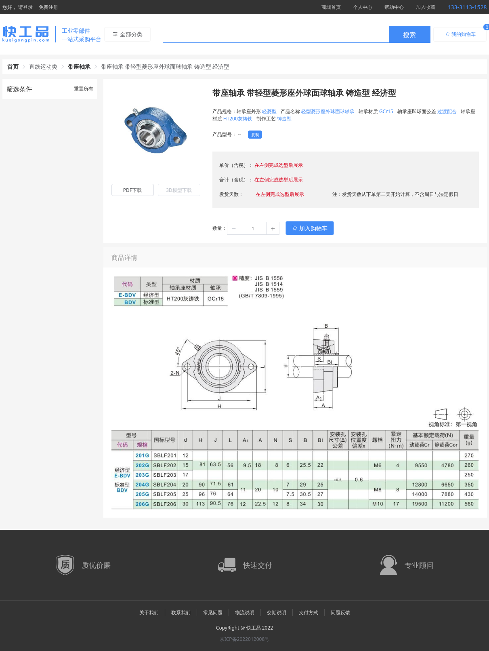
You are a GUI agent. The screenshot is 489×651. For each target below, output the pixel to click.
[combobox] (296, 34)
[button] (233, 228)
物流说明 (244, 612)
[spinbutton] (253, 228)
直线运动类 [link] (43, 66)
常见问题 (212, 612)
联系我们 (181, 612)
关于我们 (149, 612)
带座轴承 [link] (79, 66)
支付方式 (308, 612)
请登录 (25, 7)
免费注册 (48, 7)
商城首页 (331, 7)
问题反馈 (340, 612)
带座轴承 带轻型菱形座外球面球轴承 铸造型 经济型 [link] (165, 66)
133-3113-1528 (467, 7)
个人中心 (362, 7)
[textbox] (275, 34)
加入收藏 (425, 7)
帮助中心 (394, 7)
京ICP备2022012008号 (245, 639)
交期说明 (276, 612)
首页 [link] (13, 66)
